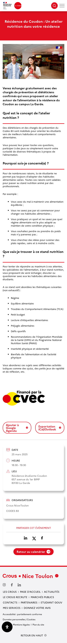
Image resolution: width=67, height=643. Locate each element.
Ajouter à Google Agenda (17, 428)
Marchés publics (42, 597)
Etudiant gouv (51, 602)
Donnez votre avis (37, 608)
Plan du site (38, 624)
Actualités (51, 591)
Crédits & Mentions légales (16, 624)
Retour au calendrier (33, 552)
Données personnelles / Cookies (19, 619)
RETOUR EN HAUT (32, 635)
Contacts (10, 602)
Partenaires (29, 602)
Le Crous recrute (15, 597)
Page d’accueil (30, 591)
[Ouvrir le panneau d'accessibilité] (7, 627)
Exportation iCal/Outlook (49, 427)
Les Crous (10, 591)
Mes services (11, 608)
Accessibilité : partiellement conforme (22, 614)
